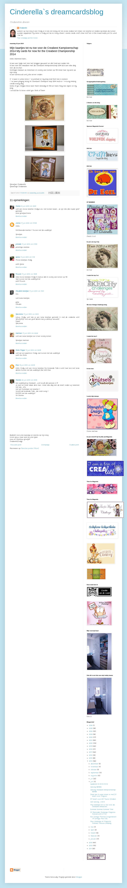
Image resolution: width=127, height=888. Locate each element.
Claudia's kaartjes (22, 291)
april (93, 830)
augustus (94, 776)
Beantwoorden (21, 216)
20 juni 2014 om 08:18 (29, 380)
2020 (91, 743)
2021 (91, 740)
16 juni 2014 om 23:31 (28, 206)
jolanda (18, 244)
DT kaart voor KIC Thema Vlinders (103, 799)
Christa (18, 380)
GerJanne (19, 314)
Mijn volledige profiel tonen (27, 38)
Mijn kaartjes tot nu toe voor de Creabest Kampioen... (102, 806)
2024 (91, 731)
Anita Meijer (20, 350)
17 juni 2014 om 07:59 (29, 244)
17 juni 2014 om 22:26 (30, 333)
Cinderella (23, 28)
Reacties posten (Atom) (30, 448)
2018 (91, 749)
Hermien (19, 333)
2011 (90, 849)
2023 (91, 734)
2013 (91, 843)
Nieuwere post (15, 445)
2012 (91, 845)
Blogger (79, 877)
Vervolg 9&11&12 (95, 787)
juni (92, 782)
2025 (91, 728)
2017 (91, 752)
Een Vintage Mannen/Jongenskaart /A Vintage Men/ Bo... (103, 818)
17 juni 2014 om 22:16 (31, 314)
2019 (91, 746)
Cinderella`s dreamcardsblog (56, 12)
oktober (94, 770)
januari (93, 839)
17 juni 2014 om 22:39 (33, 350)
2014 (91, 761)
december (95, 764)
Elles (17, 365)
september (95, 773)
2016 (91, 755)
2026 (91, 725)
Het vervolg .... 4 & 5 (97, 802)
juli (92, 779)
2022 (91, 737)
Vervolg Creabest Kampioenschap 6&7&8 (103, 791)
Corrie (18, 206)
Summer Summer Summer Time (101, 809)
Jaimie (18, 223)
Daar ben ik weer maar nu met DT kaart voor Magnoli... (103, 795)
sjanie (18, 257)
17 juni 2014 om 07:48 (29, 223)
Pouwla (18, 274)
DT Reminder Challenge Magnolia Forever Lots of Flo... (102, 813)
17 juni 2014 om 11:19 (28, 257)
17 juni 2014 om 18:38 (29, 274)
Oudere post (74, 445)
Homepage (45, 445)
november (95, 767)
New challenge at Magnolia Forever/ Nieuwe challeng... (100, 822)
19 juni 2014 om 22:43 (27, 365)
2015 (91, 758)
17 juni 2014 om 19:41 (36, 291)
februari (94, 836)
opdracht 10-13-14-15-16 (99, 784)
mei (92, 827)
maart (93, 833)
